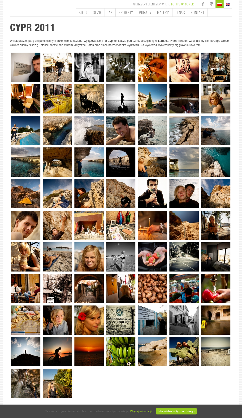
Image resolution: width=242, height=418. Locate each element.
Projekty (125, 12)
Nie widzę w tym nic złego (176, 411)
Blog (83, 12)
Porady (145, 12)
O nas (180, 12)
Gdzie (97, 12)
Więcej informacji (141, 411)
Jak (109, 12)
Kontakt (197, 12)
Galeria (163, 12)
